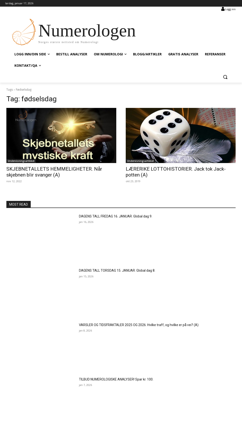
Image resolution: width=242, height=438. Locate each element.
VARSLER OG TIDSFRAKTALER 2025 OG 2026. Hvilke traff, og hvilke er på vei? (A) (139, 325)
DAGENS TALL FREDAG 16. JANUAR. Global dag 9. (115, 216)
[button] (225, 77)
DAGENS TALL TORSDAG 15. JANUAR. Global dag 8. (117, 270)
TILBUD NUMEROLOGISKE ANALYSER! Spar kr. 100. (116, 379)
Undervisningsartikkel (21, 161)
